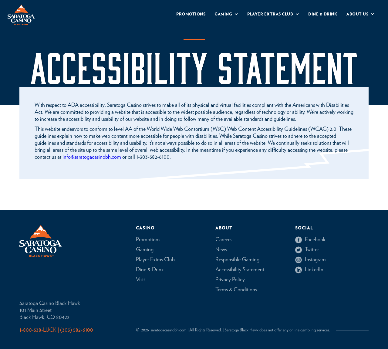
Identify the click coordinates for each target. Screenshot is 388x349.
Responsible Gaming (237, 260)
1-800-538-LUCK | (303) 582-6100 (56, 330)
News (221, 249)
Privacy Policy (230, 280)
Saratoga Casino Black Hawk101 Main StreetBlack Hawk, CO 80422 (49, 310)
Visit (140, 280)
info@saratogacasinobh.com (91, 157)
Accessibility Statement (239, 270)
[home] (21, 15)
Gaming (145, 249)
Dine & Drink (150, 270)
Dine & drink (322, 14)
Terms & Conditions (236, 290)
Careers (223, 239)
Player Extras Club (155, 260)
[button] (226, 15)
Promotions (190, 14)
